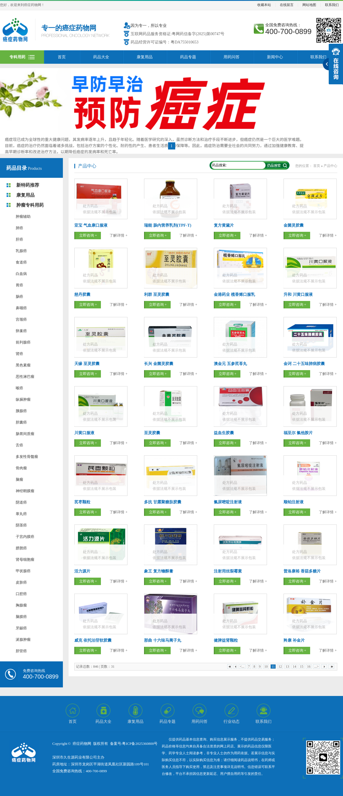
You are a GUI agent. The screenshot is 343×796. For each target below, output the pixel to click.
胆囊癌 (21, 422)
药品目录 (16, 168)
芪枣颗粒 (82, 502)
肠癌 (19, 296)
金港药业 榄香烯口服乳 (234, 294)
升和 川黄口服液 (298, 294)
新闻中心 (275, 57)
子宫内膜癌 (25, 536)
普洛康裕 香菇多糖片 (302, 571)
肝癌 (19, 239)
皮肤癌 (21, 582)
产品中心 (87, 165)
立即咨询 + (88, 235)
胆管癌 (21, 651)
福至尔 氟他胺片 (298, 433)
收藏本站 (264, 5)
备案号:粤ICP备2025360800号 (134, 743)
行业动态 (232, 721)
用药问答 (232, 57)
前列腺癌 (23, 342)
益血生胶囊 (224, 433)
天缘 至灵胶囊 (86, 364)
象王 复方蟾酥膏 (158, 571)
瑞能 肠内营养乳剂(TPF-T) (167, 225)
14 (294, 667)
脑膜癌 (21, 617)
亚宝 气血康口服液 (90, 225)
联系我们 (332, 5)
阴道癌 (21, 502)
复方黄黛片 (224, 225)
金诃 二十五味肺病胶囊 (304, 364)
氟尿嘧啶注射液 (228, 502)
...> (316, 667)
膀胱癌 (21, 548)
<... (242, 667)
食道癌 (21, 262)
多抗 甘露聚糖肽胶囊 (162, 502)
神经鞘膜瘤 (25, 491)
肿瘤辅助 (23, 216)
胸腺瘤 (21, 605)
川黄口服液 (84, 433)
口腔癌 (21, 594)
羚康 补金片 (294, 640)
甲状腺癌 (23, 571)
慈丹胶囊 (82, 294)
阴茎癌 (21, 525)
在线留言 (287, 5)
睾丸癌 (21, 514)
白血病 (21, 274)
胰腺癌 (21, 411)
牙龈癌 (21, 628)
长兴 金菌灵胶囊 (158, 364)
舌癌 (19, 445)
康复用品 (145, 57)
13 (287, 667)
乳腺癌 (21, 251)
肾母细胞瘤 (25, 559)
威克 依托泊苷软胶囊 (92, 640)
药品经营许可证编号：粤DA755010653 (164, 42)
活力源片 (82, 571)
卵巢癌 (21, 331)
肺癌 (19, 228)
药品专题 (188, 57)
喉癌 (19, 388)
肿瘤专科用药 (30, 205)
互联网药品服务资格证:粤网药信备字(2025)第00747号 (177, 34)
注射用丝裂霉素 (228, 571)
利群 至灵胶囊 (156, 294)
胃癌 (19, 285)
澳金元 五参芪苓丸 (230, 364)
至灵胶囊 (152, 433)
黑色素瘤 (23, 365)
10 (266, 667)
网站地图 (309, 5)
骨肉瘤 (21, 468)
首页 (62, 57)
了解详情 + (118, 235)
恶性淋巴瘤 (25, 376)
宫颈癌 (21, 319)
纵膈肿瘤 (23, 399)
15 (301, 667)
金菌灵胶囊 (294, 225)
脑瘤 (19, 479)
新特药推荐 (27, 185)
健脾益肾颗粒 (226, 640)
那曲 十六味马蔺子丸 (162, 640)
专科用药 (17, 57)
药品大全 (101, 57)
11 (273, 667)
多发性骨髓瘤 (27, 456)
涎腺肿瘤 (23, 639)
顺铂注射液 (294, 502)
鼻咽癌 (21, 308)
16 (308, 667)
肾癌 (19, 354)
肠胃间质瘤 (25, 434)
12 (280, 667)
